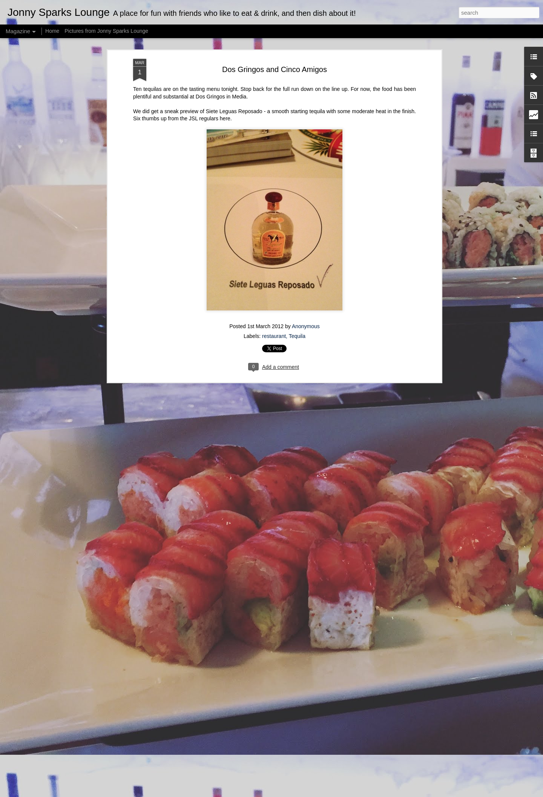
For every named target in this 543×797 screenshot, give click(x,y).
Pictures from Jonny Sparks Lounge (106, 31)
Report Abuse (317, 793)
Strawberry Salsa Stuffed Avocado (241, 703)
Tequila (297, 234)
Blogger (295, 793)
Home (52, 31)
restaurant (274, 234)
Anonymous (306, 224)
